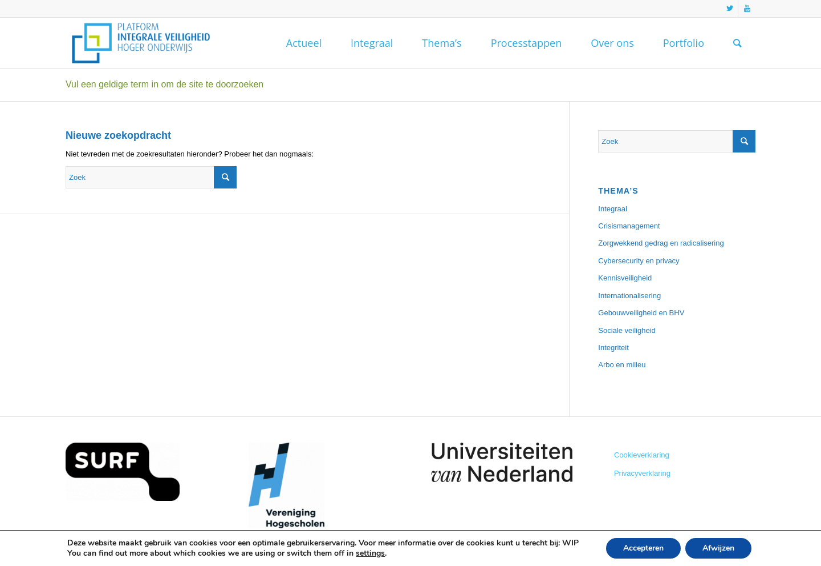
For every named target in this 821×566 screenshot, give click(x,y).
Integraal (612, 208)
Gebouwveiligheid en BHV (641, 312)
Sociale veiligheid (626, 330)
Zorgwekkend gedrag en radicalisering (661, 243)
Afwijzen (718, 548)
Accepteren (643, 548)
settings (370, 553)
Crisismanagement (629, 226)
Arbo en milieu (621, 364)
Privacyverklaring (642, 473)
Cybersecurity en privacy (638, 260)
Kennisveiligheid (625, 278)
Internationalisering (629, 295)
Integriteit (613, 347)
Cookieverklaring (641, 455)
